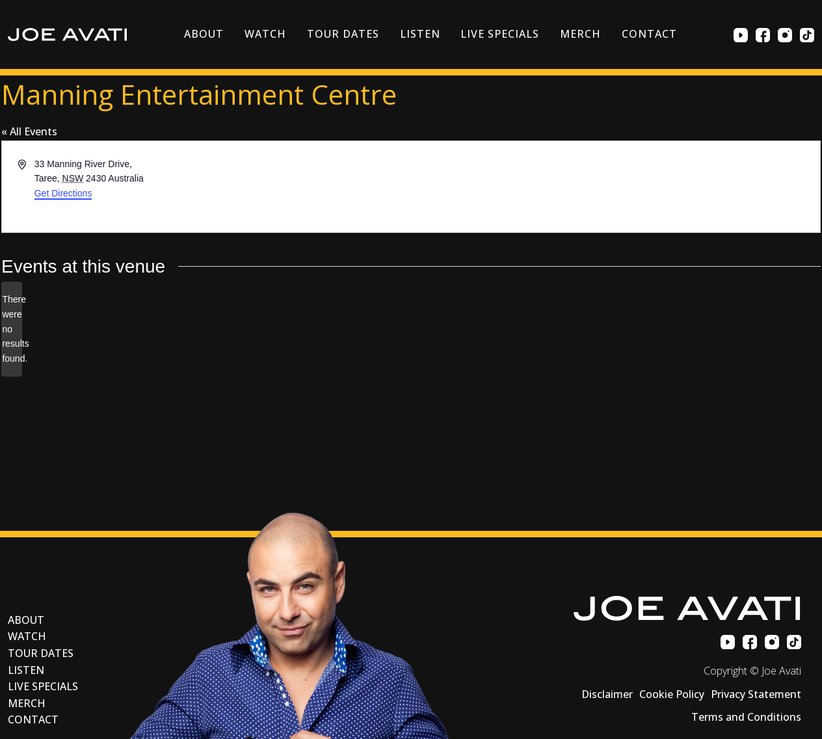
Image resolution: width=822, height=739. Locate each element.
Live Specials (499, 34)
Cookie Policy (671, 694)
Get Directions (63, 193)
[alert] (11, 329)
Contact (649, 34)
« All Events (29, 131)
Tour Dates (343, 34)
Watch (265, 34)
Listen (420, 34)
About (204, 34)
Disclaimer (607, 694)
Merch (580, 34)
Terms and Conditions (746, 717)
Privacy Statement (756, 694)
